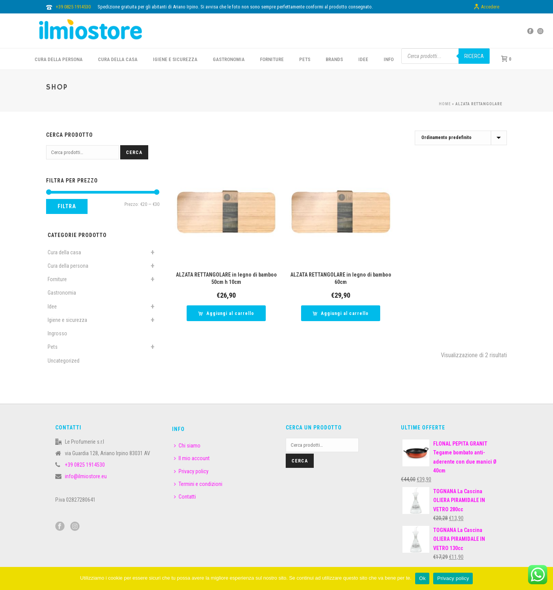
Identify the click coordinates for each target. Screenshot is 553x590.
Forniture (57, 279)
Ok (422, 578)
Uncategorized (63, 361)
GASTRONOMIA (229, 59)
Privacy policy (191, 471)
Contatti (185, 497)
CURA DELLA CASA (117, 59)
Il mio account (192, 458)
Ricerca (474, 56)
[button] (226, 313)
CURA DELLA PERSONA (59, 59)
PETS (304, 59)
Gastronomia (62, 293)
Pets (53, 347)
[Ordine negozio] (461, 138)
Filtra (67, 206)
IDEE (363, 59)
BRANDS (334, 59)
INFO (389, 59)
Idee (52, 306)
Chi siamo (187, 445)
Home (445, 104)
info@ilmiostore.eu (86, 476)
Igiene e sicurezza (175, 59)
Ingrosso (57, 333)
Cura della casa (64, 252)
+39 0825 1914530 (73, 7)
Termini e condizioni (198, 484)
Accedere (486, 7)
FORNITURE (272, 59)
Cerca (134, 152)
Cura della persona (68, 266)
